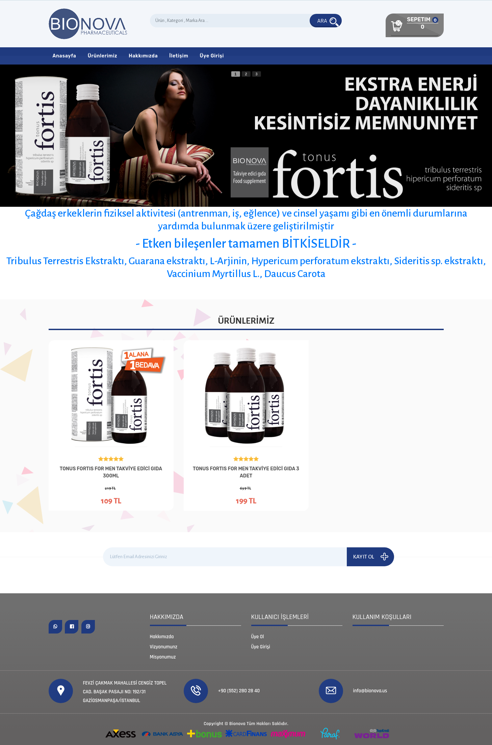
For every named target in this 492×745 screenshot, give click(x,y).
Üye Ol (257, 637)
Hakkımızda (143, 56)
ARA (328, 21)
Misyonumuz (163, 657)
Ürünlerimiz (103, 56)
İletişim (178, 56)
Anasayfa (64, 56)
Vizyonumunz (164, 647)
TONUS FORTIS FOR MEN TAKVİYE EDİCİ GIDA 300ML (111, 472)
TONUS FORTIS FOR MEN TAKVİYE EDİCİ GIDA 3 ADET (246, 472)
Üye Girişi (212, 56)
